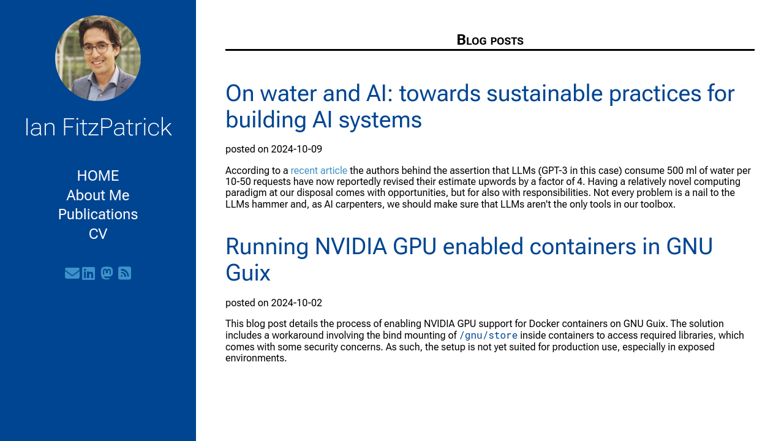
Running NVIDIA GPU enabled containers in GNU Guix (469, 259)
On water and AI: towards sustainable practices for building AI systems (480, 106)
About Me (98, 195)
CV (98, 234)
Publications (98, 214)
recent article (319, 170)
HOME (98, 175)
